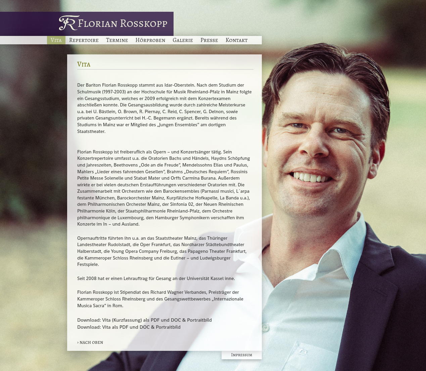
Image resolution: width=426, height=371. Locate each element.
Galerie (183, 40)
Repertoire (84, 40)
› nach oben (90, 342)
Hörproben (150, 40)
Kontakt (237, 40)
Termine (117, 40)
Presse (209, 40)
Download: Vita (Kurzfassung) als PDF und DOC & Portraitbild (144, 320)
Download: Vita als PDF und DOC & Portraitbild (129, 327)
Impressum (241, 355)
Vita (56, 40)
